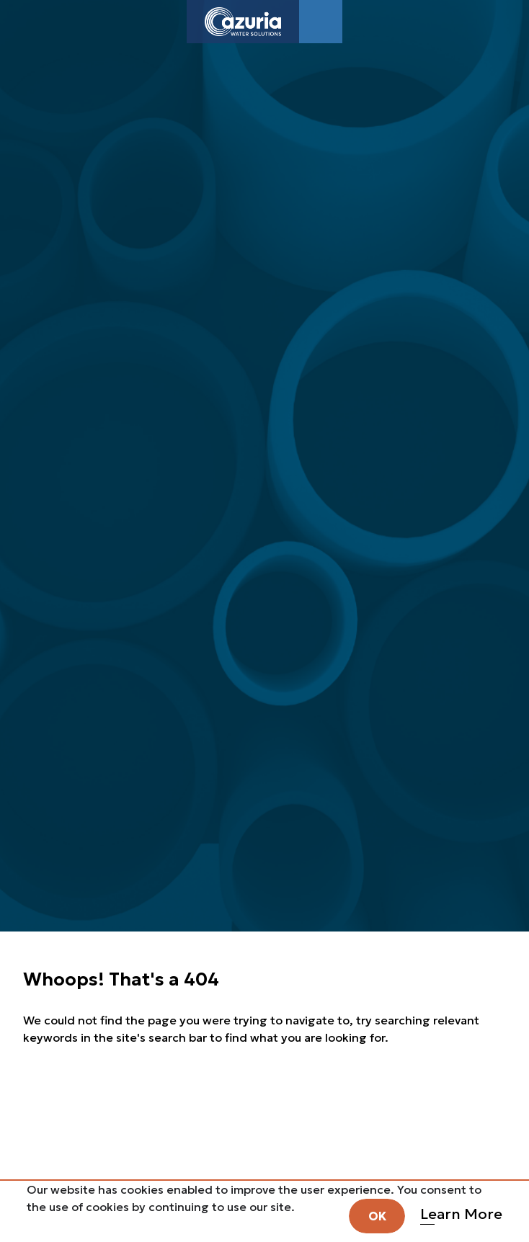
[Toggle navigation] (320, 21)
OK (377, 1216)
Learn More (461, 1214)
